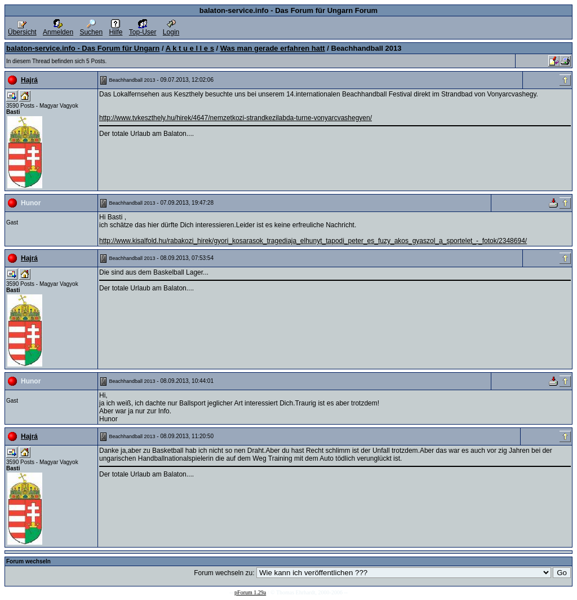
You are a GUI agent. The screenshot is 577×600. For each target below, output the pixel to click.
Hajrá (29, 80)
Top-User (143, 29)
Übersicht (22, 29)
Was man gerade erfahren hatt (272, 48)
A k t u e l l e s (190, 48)
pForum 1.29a (250, 592)
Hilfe (115, 29)
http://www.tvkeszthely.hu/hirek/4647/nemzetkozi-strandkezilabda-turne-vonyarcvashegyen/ (235, 118)
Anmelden (58, 29)
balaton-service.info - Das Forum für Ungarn (82, 48)
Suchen (91, 29)
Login (171, 29)
